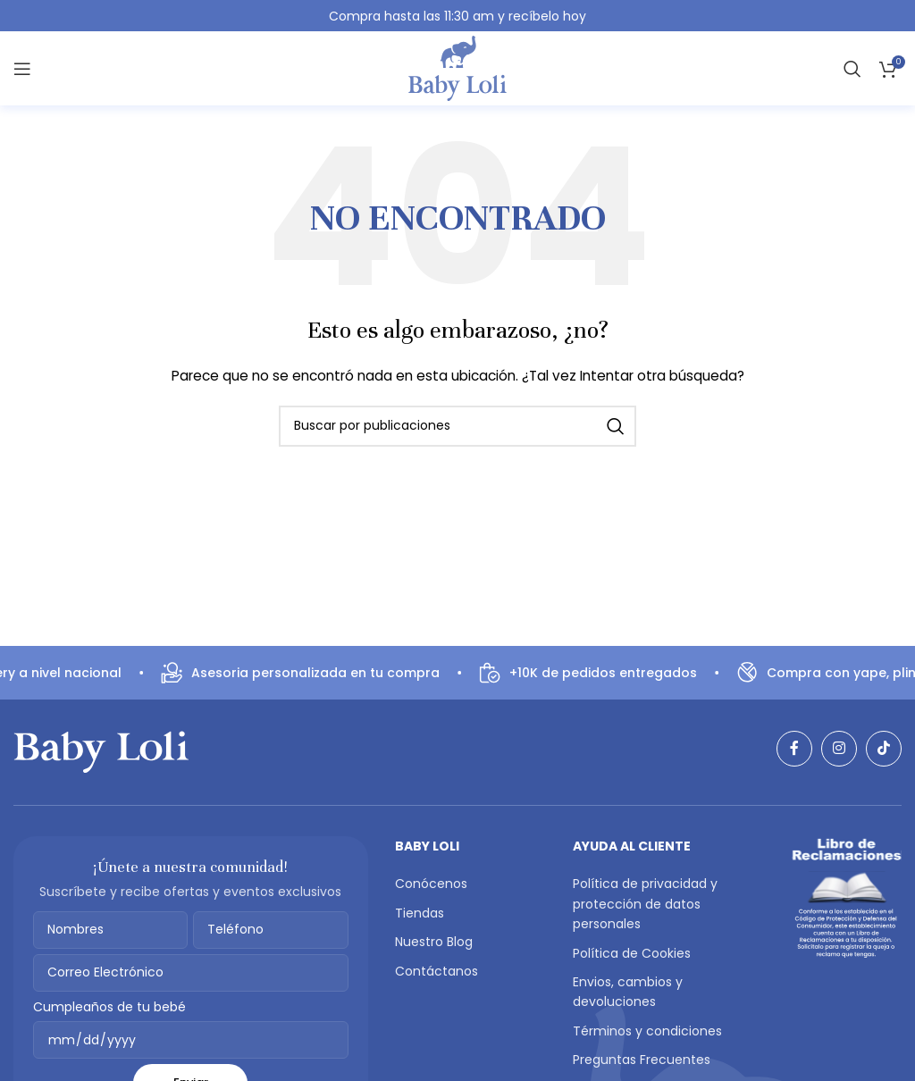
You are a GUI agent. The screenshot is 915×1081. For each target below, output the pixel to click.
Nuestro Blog (434, 942)
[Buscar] (852, 69)
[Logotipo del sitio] (457, 68)
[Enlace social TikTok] (884, 749)
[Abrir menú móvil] (22, 69)
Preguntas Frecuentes (641, 1059)
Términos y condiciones (647, 1031)
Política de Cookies (632, 953)
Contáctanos (436, 971)
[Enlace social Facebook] (794, 749)
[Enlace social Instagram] (839, 749)
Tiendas (419, 913)
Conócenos (431, 883)
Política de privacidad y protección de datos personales (645, 904)
